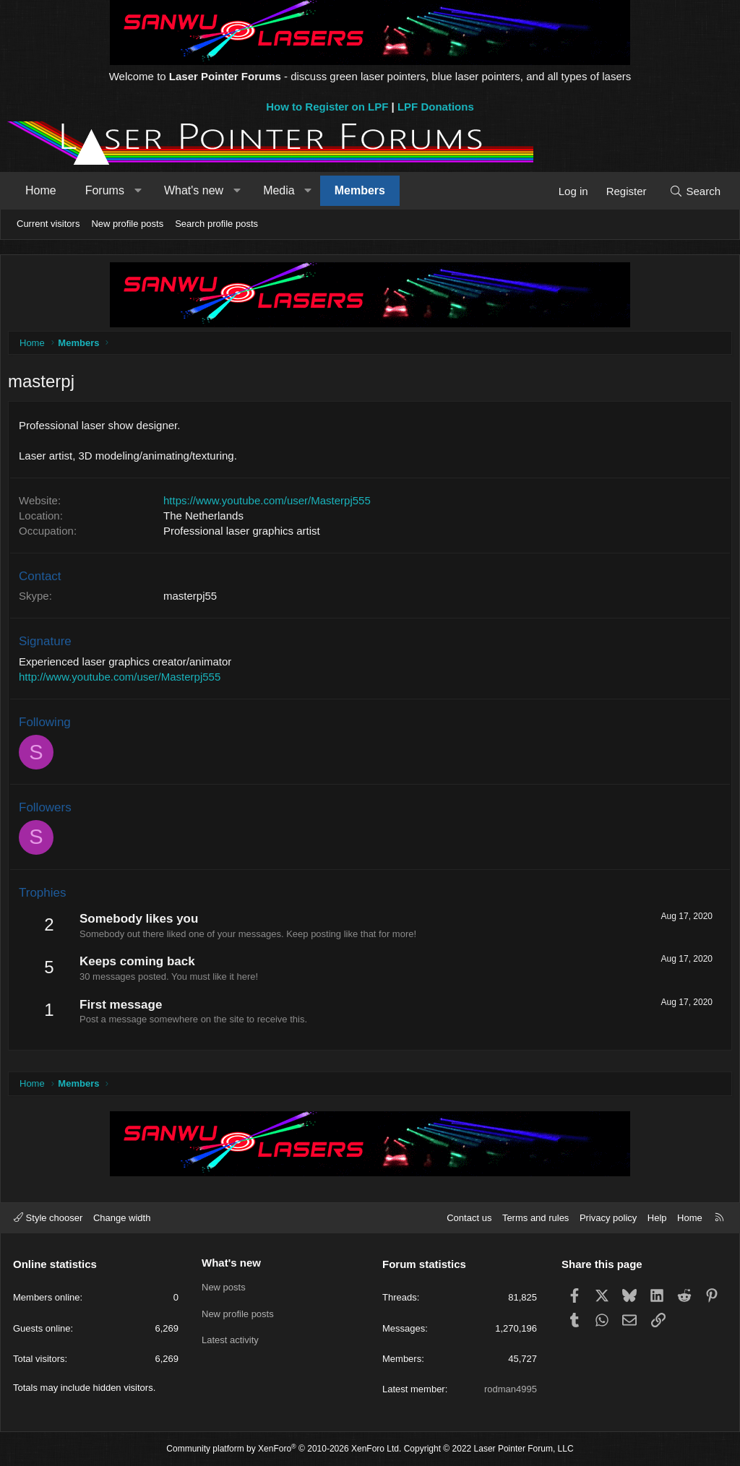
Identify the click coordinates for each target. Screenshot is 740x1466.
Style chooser (48, 1217)
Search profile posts (216, 223)
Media (279, 190)
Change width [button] (122, 1217)
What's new (193, 190)
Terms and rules (535, 1217)
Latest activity (230, 1340)
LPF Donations (435, 106)
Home (40, 190)
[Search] (695, 191)
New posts (224, 1287)
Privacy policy (608, 1217)
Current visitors (48, 223)
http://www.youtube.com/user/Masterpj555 (123, 680)
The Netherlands (207, 519)
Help (657, 1217)
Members (360, 190)
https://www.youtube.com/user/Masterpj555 (270, 504)
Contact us (469, 1217)
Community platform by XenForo (283, 1449)
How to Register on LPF (327, 106)
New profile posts (127, 223)
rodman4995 (510, 1389)
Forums (104, 190)
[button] (138, 191)
